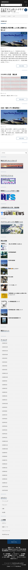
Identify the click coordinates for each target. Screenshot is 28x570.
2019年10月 (5, 403)
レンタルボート (15, 553)
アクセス (13, 557)
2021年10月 (5, 354)
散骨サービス (11, 547)
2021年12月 (5, 347)
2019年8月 (4, 411)
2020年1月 (4, 399)
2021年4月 (4, 365)
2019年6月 (4, 418)
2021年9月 (4, 358)
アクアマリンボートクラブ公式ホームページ (12, 10)
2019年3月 (4, 430)
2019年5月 (4, 422)
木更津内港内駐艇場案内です (14, 318)
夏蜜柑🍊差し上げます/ (13, 268)
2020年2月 (4, 396)
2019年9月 (4, 407)
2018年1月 (4, 482)
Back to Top (14, 542)
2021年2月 (4, 369)
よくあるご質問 (5, 557)
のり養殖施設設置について (14, 301)
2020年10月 (5, 377)
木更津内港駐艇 (11, 260)
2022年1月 (4, 343)
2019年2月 (4, 433)
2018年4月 (4, 471)
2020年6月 (4, 384)
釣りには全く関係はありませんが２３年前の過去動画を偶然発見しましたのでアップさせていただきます (14, 550)
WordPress (18, 566)
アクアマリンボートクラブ (17, 563)
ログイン (4, 523)
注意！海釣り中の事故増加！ (11, 108)
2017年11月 (5, 486)
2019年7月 (4, 414)
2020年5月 (4, 388)
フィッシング (23, 111)
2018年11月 (5, 445)
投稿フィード (5, 526)
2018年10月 (5, 448)
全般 (25, 33)
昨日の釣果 (10, 276)
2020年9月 (4, 380)
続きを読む (21, 65)
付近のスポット (14, 558)
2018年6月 (4, 464)
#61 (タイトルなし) (21, 557)
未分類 (3, 512)
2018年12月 (5, 441)
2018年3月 (4, 475)
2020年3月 (4, 392)
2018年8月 (4, 456)
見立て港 (18, 547)
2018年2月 (4, 479)
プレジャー (4, 504)
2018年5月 (4, 467)
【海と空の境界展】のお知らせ (15, 244)
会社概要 (23, 553)
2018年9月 (4, 452)
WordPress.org (5, 534)
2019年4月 (4, 426)
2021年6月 (4, 362)
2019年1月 (4, 437)
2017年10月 (5, 490)
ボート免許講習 (6, 553)
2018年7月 (4, 460)
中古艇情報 (21, 555)
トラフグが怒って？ (12, 285)
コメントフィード (6, 530)
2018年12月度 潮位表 (9, 74)
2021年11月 (5, 350)
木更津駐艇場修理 (12, 252)
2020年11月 (5, 373)
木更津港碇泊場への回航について (15, 309)
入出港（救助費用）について (10, 555)
